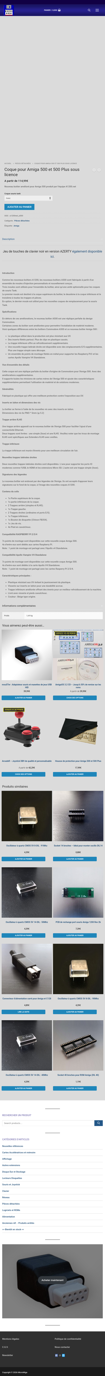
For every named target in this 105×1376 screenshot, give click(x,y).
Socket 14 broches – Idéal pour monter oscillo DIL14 (78, 840)
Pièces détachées (23, 158)
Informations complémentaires (19, 600)
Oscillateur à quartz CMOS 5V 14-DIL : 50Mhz (27, 916)
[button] (23, 692)
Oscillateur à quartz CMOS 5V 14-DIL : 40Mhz (27, 1069)
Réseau (6, 1191)
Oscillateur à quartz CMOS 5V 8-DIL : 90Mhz (78, 993)
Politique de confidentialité (68, 1333)
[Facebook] (56, 1349)
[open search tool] (89, 10)
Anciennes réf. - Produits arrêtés (18, 1217)
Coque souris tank (12, 188)
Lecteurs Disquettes (12, 1172)
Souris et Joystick (11, 1178)
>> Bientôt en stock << (13, 1223)
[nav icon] (97, 10)
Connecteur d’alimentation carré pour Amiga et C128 (27, 993)
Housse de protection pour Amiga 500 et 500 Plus (78, 755)
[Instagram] (59, 1349)
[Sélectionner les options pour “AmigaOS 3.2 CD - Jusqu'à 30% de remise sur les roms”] (75, 692)
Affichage (7, 1153)
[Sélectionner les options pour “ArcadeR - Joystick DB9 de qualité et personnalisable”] (23, 768)
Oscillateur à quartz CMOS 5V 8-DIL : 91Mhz (26, 840)
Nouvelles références (12, 1140)
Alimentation (8, 1211)
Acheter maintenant (52, 1274)
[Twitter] (63, 1349)
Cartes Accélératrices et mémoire (18, 1146)
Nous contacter (62, 1341)
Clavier (5, 1185)
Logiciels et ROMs (11, 1204)
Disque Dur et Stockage (13, 1166)
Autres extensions (11, 1159)
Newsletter (7, 1349)
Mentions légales (10, 1333)
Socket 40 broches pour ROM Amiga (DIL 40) (78, 1069)
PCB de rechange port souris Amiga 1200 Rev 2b (78, 916)
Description (8, 233)
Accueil (7, 158)
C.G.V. (5, 1341)
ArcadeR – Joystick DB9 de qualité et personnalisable (27, 755)
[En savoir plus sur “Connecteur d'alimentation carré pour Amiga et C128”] (23, 1006)
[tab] (52, 411)
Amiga (16, 220)
